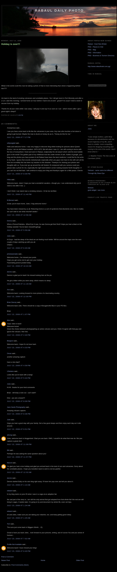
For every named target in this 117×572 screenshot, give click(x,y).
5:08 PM (20, 115)
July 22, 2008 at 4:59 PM (19, 365)
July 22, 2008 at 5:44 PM (19, 378)
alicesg (9, 435)
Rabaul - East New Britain (97, 44)
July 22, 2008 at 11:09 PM (19, 444)
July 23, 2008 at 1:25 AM (18, 518)
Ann (8, 290)
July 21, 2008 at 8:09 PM (19, 174)
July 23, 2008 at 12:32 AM (19, 472)
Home (43, 560)
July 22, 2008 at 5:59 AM (18, 230)
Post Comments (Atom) (20, 565)
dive (8, 320)
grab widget (92, 190)
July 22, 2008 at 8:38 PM (19, 414)
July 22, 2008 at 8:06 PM (19, 401)
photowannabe (12, 254)
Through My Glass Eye (96, 173)
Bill (8, 450)
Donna (9, 221)
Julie (8, 420)
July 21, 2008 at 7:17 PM (19, 137)
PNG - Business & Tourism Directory (101, 56)
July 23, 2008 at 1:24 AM (18, 505)
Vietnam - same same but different (100, 170)
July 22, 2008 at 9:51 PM (19, 429)
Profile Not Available (14, 544)
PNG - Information (94, 53)
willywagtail (11, 143)
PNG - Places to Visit (95, 47)
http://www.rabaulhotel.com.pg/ (99, 66)
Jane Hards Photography (16, 407)
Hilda (9, 180)
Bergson (10, 341)
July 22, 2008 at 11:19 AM (19, 284)
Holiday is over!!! (10, 44)
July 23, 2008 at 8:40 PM (19, 551)
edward (9, 491)
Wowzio (90, 188)
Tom (8, 524)
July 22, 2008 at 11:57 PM (19, 457)
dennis (9, 272)
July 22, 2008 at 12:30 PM (19, 296)
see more (101, 190)
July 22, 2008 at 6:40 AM (18, 248)
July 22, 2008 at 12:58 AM (19, 215)
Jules (9, 236)
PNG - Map (92, 50)
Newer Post (5, 560)
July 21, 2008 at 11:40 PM (19, 194)
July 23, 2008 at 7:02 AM (18, 539)
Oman (9, 353)
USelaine (10, 371)
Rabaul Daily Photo (59, 10)
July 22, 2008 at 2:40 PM (19, 335)
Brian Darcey (12, 302)
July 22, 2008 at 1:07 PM (19, 314)
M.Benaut (10, 200)
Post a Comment (7, 557)
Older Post (80, 560)
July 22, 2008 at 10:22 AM (19, 266)
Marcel (9, 463)
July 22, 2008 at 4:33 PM (19, 348)
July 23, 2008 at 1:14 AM (18, 485)
